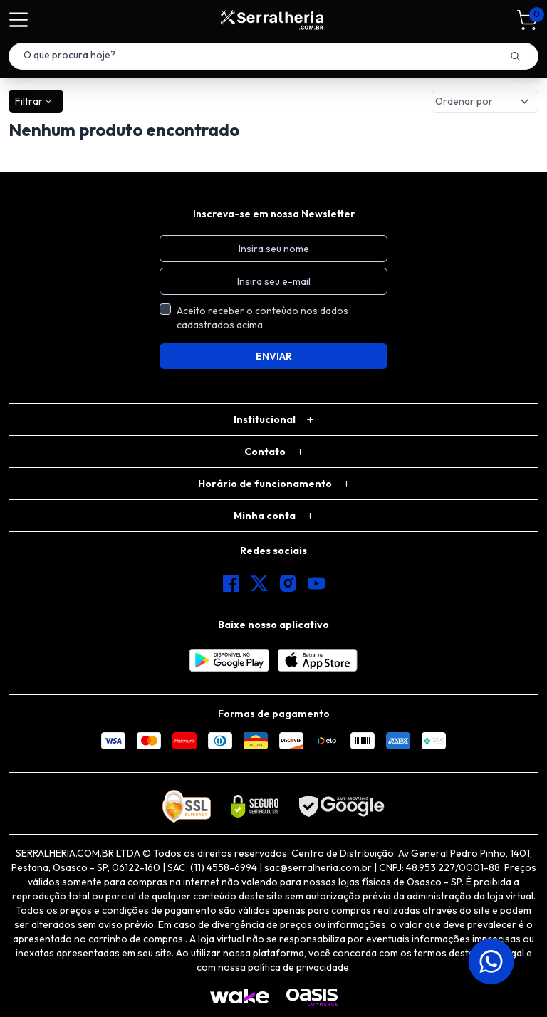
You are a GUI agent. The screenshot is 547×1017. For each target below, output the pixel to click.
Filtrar (34, 101)
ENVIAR (274, 356)
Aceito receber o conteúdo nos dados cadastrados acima (262, 317)
